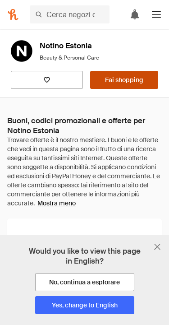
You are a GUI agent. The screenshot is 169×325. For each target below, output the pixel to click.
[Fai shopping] (124, 80)
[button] (156, 14)
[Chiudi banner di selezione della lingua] (157, 247)
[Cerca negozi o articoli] (70, 14)
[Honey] (13, 14)
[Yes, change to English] (84, 305)
